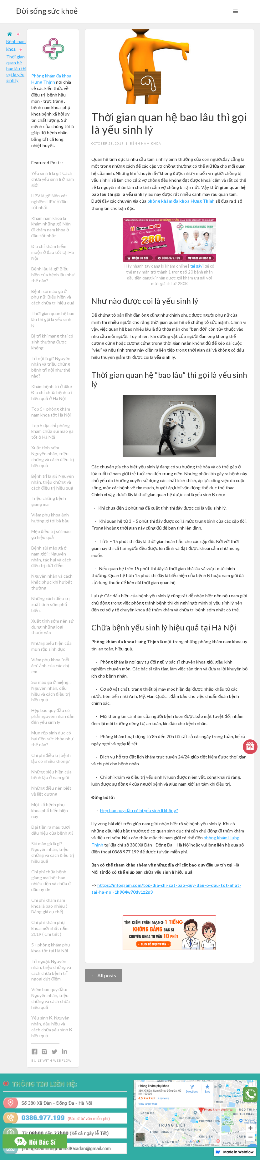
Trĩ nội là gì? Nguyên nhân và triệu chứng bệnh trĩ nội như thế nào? (50, 367)
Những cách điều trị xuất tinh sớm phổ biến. (51, 604)
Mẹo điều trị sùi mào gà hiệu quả (51, 534)
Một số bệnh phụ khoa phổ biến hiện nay (49, 810)
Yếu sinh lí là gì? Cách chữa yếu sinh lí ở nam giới (52, 179)
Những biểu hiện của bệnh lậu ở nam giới (51, 774)
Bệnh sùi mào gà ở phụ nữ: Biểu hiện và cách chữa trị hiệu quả (52, 297)
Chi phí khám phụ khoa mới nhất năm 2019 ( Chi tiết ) (50, 928)
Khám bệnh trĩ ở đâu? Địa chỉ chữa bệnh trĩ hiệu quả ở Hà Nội (52, 392)
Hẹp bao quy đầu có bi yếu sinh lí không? (139, 810)
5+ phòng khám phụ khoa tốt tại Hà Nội (50, 947)
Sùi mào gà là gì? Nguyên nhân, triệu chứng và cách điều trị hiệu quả (52, 852)
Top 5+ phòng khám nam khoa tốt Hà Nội (51, 411)
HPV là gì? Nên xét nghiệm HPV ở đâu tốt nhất (49, 201)
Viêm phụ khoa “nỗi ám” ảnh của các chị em (50, 665)
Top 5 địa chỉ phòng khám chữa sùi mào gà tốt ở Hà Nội (52, 431)
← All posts (103, 975)
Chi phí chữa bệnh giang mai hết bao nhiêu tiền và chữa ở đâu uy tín (51, 880)
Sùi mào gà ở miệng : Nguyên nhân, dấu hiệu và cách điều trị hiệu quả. (51, 691)
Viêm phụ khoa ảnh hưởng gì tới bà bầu (50, 517)
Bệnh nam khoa (145, 143)
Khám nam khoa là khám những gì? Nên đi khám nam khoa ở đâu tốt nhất (51, 227)
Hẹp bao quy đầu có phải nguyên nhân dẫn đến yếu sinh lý (52, 716)
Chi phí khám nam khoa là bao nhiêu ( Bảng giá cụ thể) (49, 906)
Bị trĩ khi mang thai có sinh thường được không (52, 341)
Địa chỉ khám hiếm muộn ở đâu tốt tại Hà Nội (52, 252)
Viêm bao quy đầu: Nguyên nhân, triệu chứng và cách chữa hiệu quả (50, 998)
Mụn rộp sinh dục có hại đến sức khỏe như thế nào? (52, 738)
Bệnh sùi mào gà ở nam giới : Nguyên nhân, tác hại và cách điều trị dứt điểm (51, 556)
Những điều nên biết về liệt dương (51, 791)
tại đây (196, 266)
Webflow (62, 1060)
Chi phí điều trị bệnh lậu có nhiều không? (51, 758)
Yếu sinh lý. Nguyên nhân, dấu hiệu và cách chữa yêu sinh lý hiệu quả (51, 1026)
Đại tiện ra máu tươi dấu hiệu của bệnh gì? (52, 830)
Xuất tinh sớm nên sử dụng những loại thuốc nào (52, 626)
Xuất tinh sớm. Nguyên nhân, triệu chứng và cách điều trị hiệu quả (52, 456)
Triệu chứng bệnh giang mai (48, 501)
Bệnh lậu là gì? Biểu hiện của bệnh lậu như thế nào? (52, 274)
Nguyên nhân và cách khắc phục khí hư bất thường (52, 581)
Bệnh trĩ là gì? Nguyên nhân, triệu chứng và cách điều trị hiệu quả (52, 482)
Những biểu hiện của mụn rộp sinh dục (51, 646)
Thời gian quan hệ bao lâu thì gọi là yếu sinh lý (16, 68)
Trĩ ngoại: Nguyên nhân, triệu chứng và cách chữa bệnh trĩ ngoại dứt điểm (51, 970)
